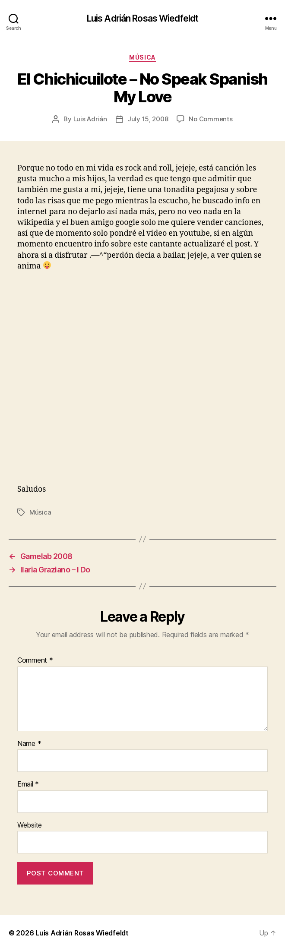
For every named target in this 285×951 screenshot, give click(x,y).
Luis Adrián (90, 119)
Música (142, 57)
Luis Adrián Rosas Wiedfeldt (142, 18)
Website (29, 825)
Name (29, 744)
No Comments (210, 119)
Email (28, 784)
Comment (35, 660)
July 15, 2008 (147, 119)
